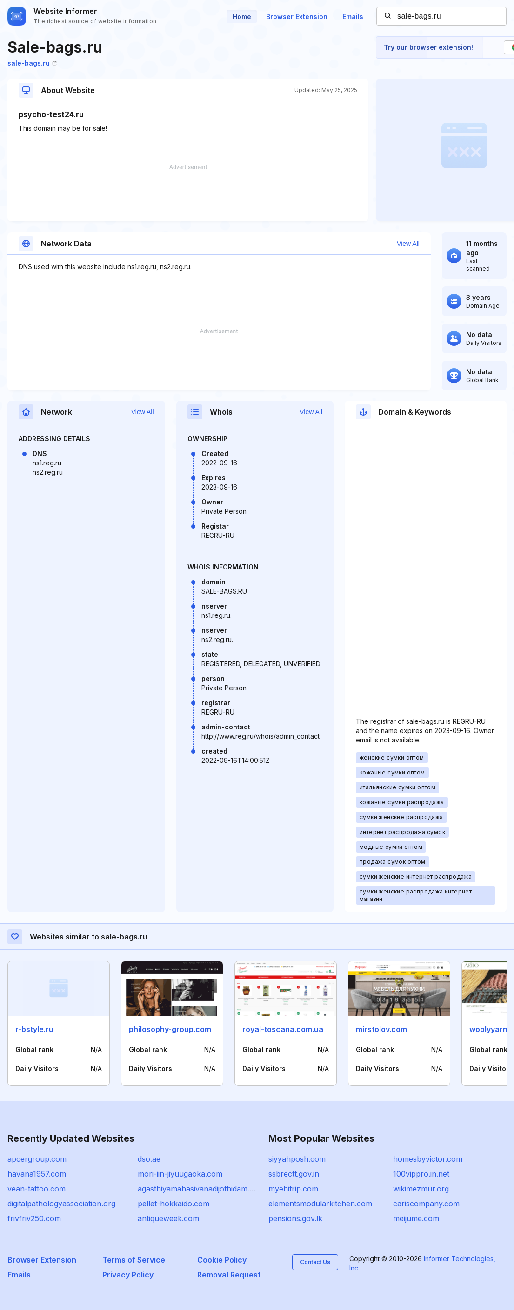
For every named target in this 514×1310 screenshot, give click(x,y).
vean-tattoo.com (36, 1188)
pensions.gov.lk (295, 1218)
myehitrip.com (293, 1188)
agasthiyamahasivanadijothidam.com (201, 1188)
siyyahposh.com (297, 1159)
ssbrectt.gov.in (293, 1173)
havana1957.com (36, 1173)
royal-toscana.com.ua (282, 1029)
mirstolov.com (381, 1029)
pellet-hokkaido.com (173, 1203)
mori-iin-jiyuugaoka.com (180, 1173)
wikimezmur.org (421, 1188)
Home (242, 16)
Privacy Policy (128, 1274)
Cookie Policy (222, 1259)
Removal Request (228, 1274)
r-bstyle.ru (34, 1029)
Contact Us (315, 1261)
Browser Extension (296, 16)
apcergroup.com (37, 1159)
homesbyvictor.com (427, 1159)
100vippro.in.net (421, 1173)
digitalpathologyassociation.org (61, 1203)
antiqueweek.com (168, 1218)
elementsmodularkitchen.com (320, 1203)
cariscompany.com (426, 1203)
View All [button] (408, 243)
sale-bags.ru (32, 63)
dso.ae (149, 1159)
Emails (352, 16)
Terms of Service (133, 1259)
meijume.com (416, 1218)
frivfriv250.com (34, 1218)
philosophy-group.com (170, 1029)
